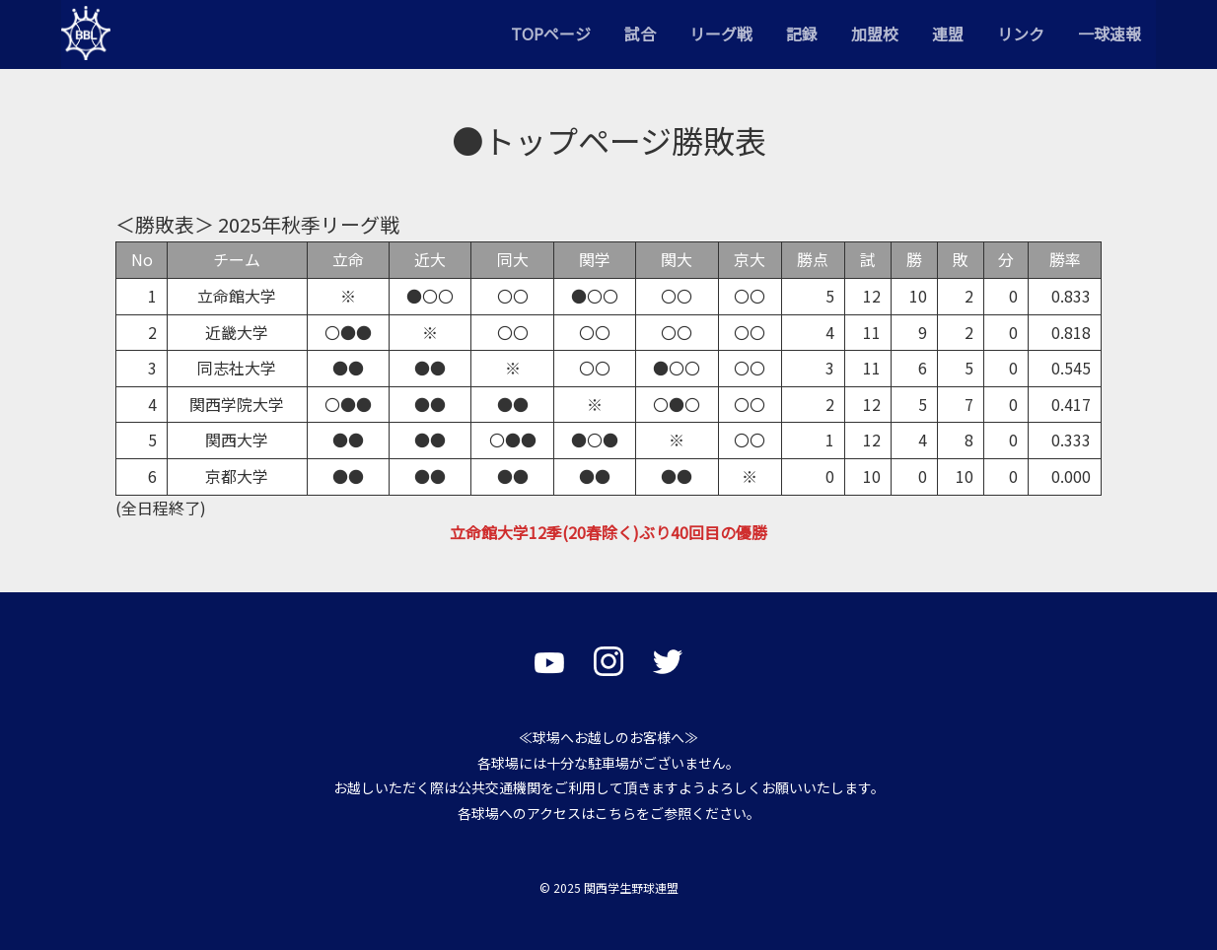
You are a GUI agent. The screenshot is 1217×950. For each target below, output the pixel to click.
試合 (640, 33)
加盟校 (874, 33)
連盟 (948, 33)
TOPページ (551, 33)
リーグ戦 (720, 33)
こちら (615, 813)
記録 (802, 33)
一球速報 (1109, 33)
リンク (1020, 33)
